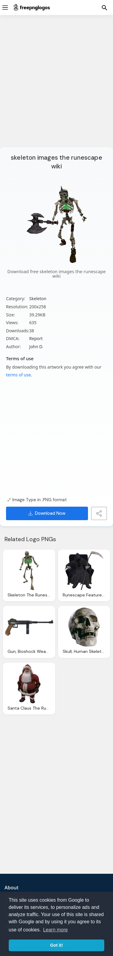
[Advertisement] (56, 85)
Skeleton (37, 298)
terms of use (18, 375)
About (11, 887)
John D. (36, 346)
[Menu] (5, 7)
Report (36, 338)
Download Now (46, 513)
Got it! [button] (56, 945)
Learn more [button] (55, 929)
